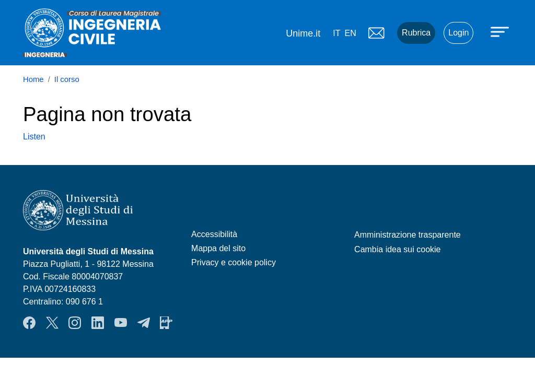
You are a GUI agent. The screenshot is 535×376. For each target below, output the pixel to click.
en (350, 33)
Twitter (52, 322)
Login (458, 32)
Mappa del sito (218, 248)
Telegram (143, 322)
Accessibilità (214, 234)
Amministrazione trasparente (407, 234)
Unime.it (303, 33)
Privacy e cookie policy (233, 262)
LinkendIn (97, 322)
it (336, 33)
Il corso (66, 79)
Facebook (29, 322)
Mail (376, 33)
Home (33, 79)
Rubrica (416, 32)
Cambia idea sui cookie (397, 249)
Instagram (74, 322)
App (166, 322)
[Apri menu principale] (501, 31)
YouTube (120, 322)
